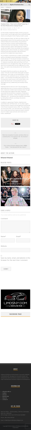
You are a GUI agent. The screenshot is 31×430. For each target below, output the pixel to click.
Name (3, 236)
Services (4, 394)
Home (2, 7)
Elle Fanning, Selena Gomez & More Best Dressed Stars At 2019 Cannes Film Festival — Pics (15, 199)
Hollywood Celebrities (12, 29)
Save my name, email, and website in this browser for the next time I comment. (15, 259)
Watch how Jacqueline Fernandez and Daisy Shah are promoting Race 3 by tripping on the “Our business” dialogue (15, 136)
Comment (4, 219)
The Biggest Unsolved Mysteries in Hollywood (16, 180)
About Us (4, 398)
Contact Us (5, 399)
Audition (4, 393)
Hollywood (4, 29)
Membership (5, 396)
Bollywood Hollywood (6, 28)
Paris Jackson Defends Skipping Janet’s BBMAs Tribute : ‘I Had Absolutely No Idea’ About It (15, 146)
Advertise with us (6, 391)
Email (18, 236)
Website (4, 246)
